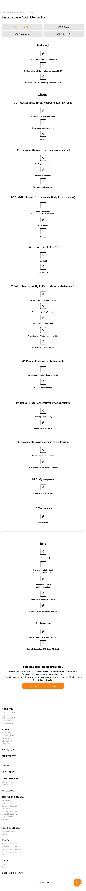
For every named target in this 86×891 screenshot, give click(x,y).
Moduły (6, 729)
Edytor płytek (7, 741)
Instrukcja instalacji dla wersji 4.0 (43, 59)
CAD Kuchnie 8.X (8, 718)
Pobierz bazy (7, 800)
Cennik (5, 765)
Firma (5, 860)
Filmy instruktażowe (9, 811)
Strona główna (6, 12)
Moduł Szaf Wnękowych (43, 493)
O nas (4, 864)
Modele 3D (43, 261)
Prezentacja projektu (43, 428)
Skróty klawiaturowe (10, 814)
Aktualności (9, 790)
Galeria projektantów (10, 806)
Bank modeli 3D (8, 803)
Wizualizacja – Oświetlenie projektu (43, 375)
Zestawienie (43, 522)
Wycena (43, 237)
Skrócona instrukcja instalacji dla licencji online (43, 82)
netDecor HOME (8, 723)
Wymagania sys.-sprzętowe (12, 846)
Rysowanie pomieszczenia (43, 128)
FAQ (3, 854)
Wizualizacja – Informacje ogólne (43, 300)
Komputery (8, 749)
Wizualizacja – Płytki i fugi (43, 312)
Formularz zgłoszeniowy (43, 685)
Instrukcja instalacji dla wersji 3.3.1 (43, 637)
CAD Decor (64, 27)
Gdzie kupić (8, 772)
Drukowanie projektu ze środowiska (43, 467)
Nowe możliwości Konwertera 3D (43, 611)
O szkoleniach (10, 778)
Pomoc (6, 840)
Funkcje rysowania (43, 164)
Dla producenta (11, 828)
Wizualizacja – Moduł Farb (43, 347)
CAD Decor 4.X (7, 715)
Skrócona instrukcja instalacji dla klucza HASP (43, 71)
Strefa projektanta (13, 797)
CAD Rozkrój (64, 34)
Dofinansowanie (8, 782)
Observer (5, 743)
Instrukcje (5, 819)
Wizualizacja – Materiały (43, 323)
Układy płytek (7, 817)
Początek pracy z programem (43, 116)
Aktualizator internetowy (11, 849)
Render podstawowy (43, 387)
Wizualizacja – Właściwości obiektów (43, 336)
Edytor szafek (7, 738)
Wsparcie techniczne (10, 844)
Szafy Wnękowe (8, 735)
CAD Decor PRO (22, 27)
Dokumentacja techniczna (43, 456)
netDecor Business (9, 831)
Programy (7, 709)
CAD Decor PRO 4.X (9, 712)
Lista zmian (6, 808)
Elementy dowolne (43, 175)
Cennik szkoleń (7, 784)
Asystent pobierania (9, 852)
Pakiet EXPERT (9, 756)
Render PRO (6, 733)
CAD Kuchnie (22, 34)
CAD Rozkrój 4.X (8, 720)
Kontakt (5, 867)
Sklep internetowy (12, 873)
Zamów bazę (7, 834)
